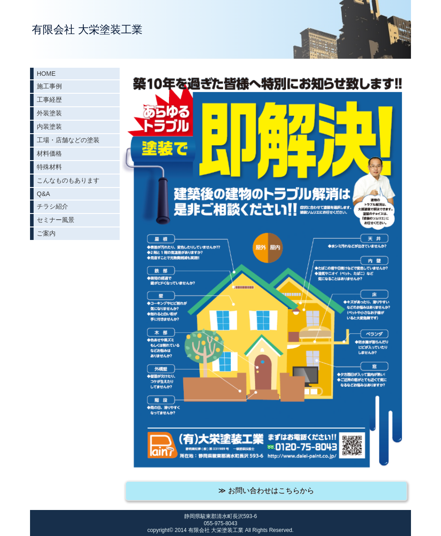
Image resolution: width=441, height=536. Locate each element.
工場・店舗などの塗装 (68, 140)
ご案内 (46, 233)
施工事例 (49, 86)
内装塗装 (49, 126)
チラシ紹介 (52, 206)
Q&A (43, 193)
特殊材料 (49, 166)
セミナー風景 (55, 219)
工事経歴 (49, 99)
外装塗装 (49, 113)
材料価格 (49, 153)
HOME (46, 73)
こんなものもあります (68, 180)
